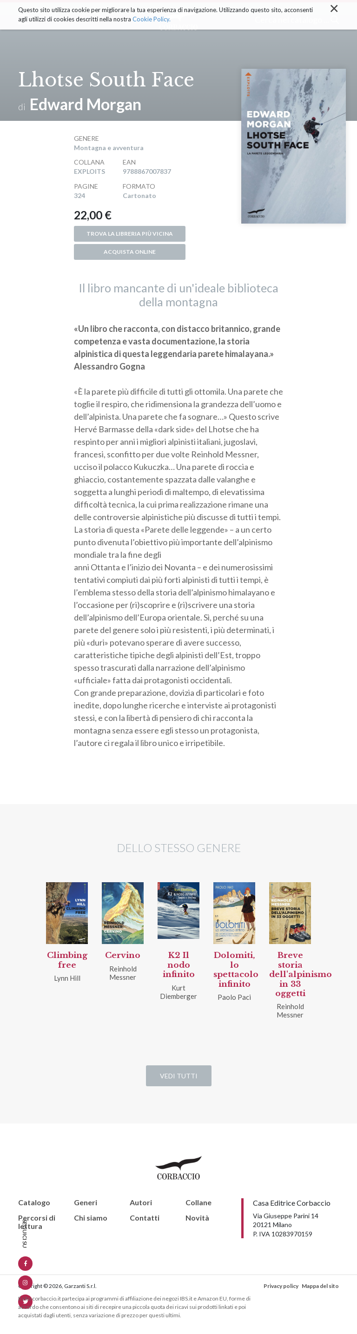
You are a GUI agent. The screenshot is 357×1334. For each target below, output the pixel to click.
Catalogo (34, 1202)
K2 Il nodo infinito (179, 965)
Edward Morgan (85, 103)
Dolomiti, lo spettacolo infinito (235, 970)
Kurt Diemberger (178, 992)
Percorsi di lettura (36, 1222)
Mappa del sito (320, 1285)
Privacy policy (281, 1285)
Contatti (144, 1218)
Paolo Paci (234, 997)
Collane (198, 1202)
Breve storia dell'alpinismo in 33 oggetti (300, 974)
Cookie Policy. (151, 11)
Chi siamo (90, 1218)
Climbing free (67, 960)
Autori (141, 1202)
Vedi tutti (179, 1076)
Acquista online (130, 251)
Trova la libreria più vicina (129, 233)
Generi (85, 1202)
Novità (197, 1218)
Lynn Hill (67, 978)
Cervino (122, 955)
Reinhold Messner (123, 972)
